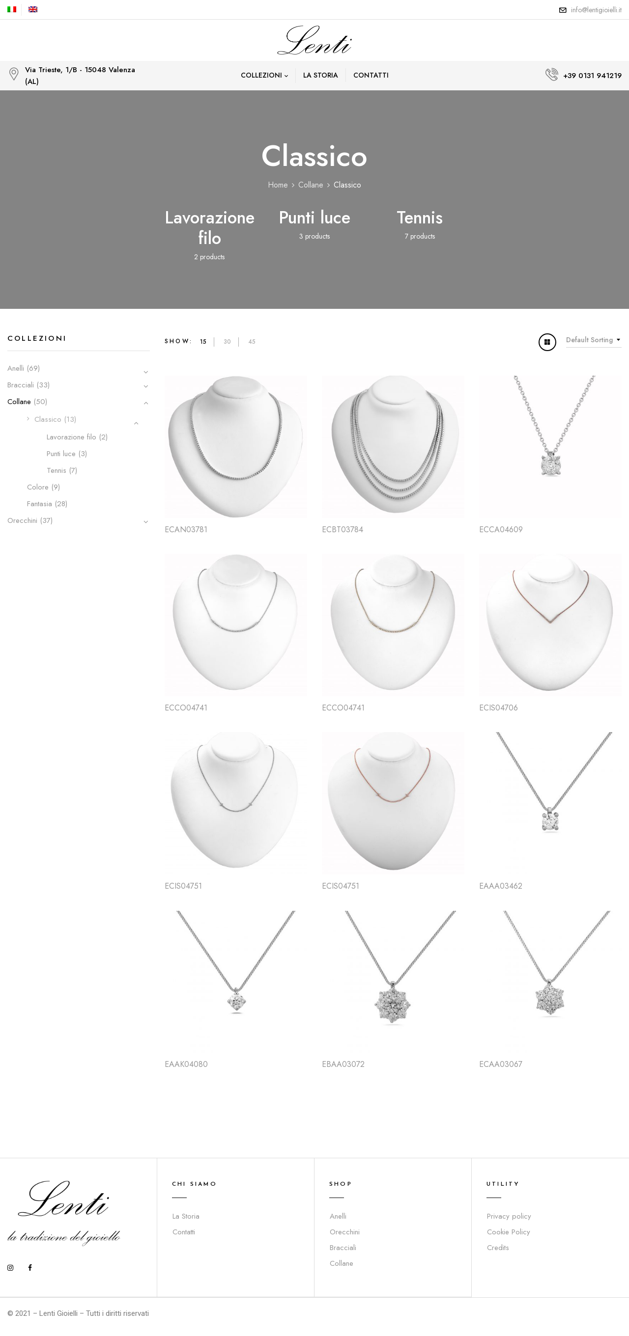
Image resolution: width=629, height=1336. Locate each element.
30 (227, 341)
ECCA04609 (501, 529)
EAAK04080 (186, 1064)
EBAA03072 (343, 1064)
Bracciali (20, 385)
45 (252, 341)
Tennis (420, 217)
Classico (47, 419)
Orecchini (22, 520)
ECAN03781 (186, 529)
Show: (179, 341)
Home (278, 185)
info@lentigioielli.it (596, 10)
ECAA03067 (500, 1064)
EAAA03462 (500, 886)
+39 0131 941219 (592, 75)
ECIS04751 (183, 886)
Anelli (15, 368)
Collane (310, 185)
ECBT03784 (342, 529)
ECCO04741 (186, 707)
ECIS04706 (498, 707)
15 (203, 341)
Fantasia (39, 503)
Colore (38, 487)
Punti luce (314, 217)
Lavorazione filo (210, 227)
